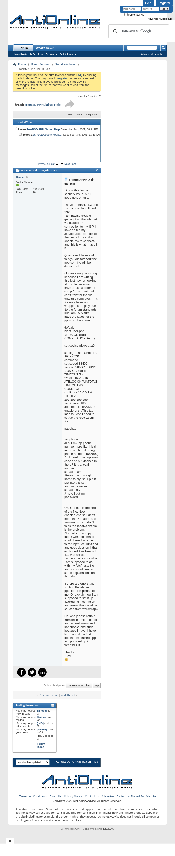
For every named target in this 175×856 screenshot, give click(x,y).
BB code (42, 710)
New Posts (20, 54)
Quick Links (66, 54)
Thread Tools (72, 114)
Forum (23, 48)
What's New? (45, 48)
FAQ (32, 54)
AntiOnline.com (82, 761)
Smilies (41, 717)
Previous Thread (48, 695)
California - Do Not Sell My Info (136, 796)
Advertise (108, 796)
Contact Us (63, 761)
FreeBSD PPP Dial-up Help (43, 105)
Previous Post (46, 163)
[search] (138, 31)
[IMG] (40, 723)
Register (164, 3)
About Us (55, 796)
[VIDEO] (42, 729)
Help (148, 3)
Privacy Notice (73, 796)
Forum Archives (40, 64)
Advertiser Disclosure (160, 18)
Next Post (70, 163)
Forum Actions (46, 54)
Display (90, 114)
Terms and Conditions (33, 796)
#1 (97, 170)
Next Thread (67, 695)
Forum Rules (41, 745)
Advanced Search (151, 54)
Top (97, 685)
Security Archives (65, 64)
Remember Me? (134, 14)
